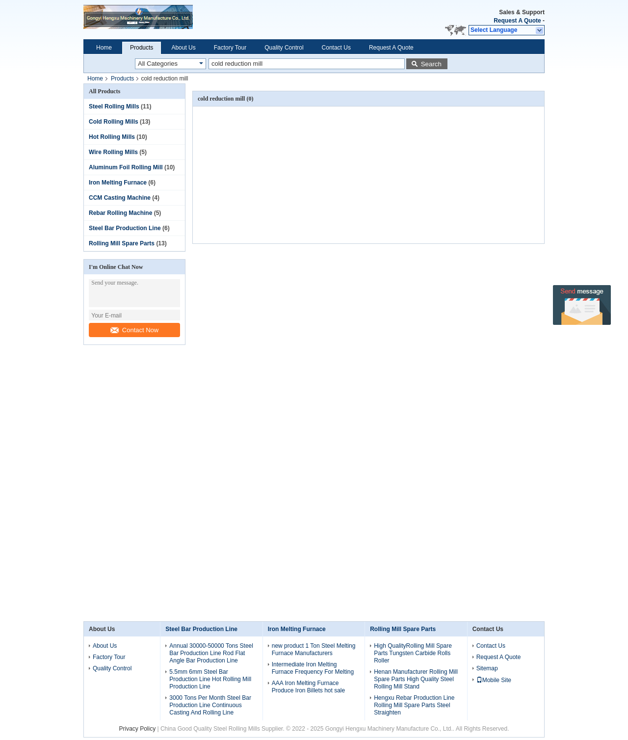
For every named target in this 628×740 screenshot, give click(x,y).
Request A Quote (517, 20)
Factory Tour (230, 47)
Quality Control (283, 47)
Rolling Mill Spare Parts (122, 243)
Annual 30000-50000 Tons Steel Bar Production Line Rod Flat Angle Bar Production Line (211, 653)
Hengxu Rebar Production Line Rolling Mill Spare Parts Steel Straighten (414, 705)
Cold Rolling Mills (113, 121)
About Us (183, 47)
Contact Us (336, 47)
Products (141, 47)
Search (431, 64)
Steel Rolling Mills (114, 106)
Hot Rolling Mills (112, 136)
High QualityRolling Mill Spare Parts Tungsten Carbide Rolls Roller (413, 653)
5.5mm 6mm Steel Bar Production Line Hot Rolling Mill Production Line (210, 679)
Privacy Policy (137, 728)
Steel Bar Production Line (125, 228)
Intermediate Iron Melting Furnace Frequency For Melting (313, 668)
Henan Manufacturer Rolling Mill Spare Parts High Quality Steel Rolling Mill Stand (416, 679)
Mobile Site (493, 680)
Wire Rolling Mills (113, 152)
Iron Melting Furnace (118, 182)
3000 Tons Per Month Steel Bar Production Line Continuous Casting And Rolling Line (210, 705)
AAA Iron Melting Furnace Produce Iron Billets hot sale (308, 687)
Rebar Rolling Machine (120, 213)
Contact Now (134, 330)
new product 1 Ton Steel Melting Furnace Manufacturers (314, 649)
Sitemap (487, 668)
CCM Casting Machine (120, 197)
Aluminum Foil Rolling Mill (126, 167)
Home (104, 47)
